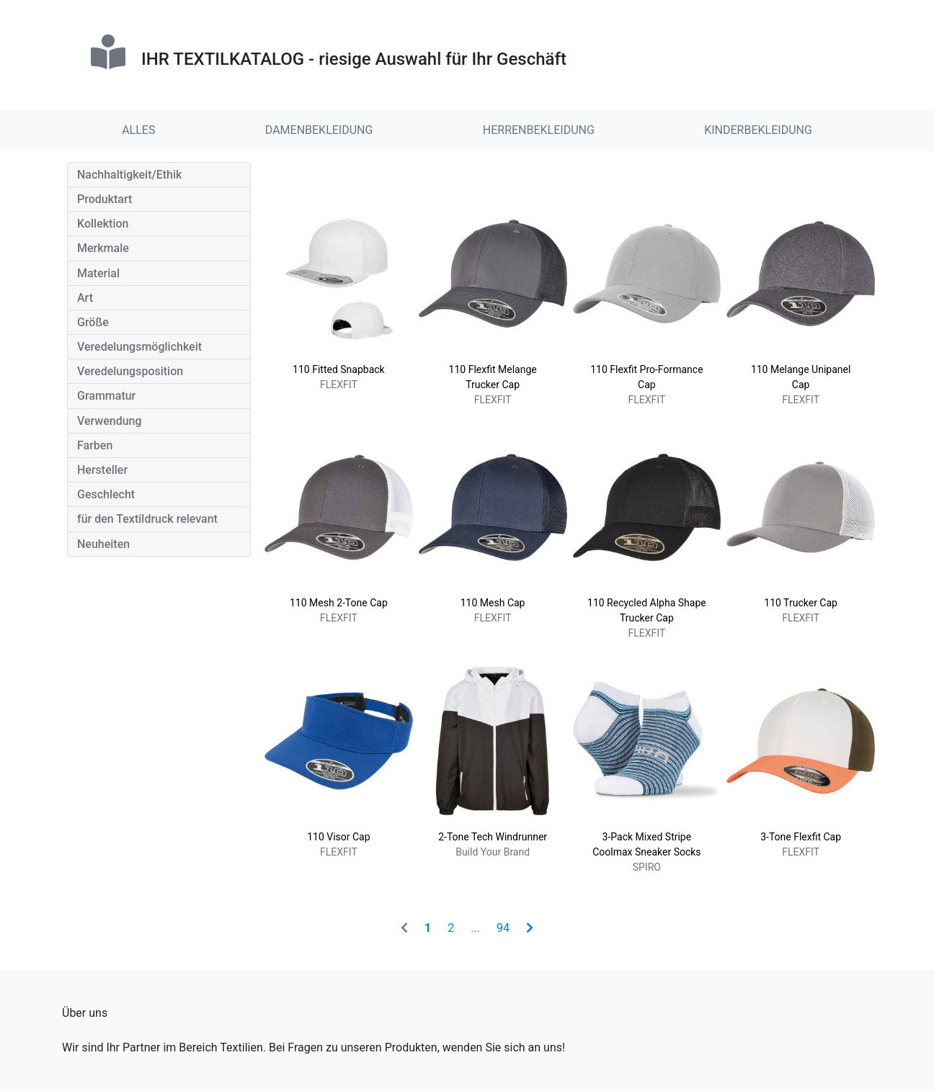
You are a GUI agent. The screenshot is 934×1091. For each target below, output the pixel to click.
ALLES (138, 130)
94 (503, 928)
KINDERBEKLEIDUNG (758, 130)
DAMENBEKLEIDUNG (319, 130)
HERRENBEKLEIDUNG (539, 130)
